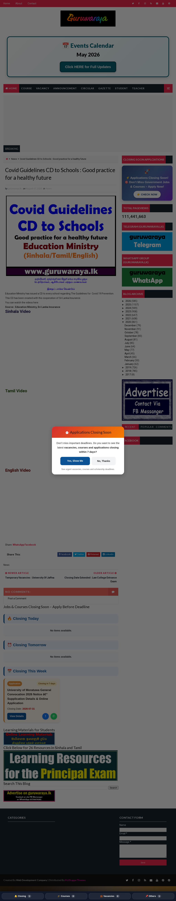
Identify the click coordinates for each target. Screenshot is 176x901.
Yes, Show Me (75, 460)
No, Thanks (103, 461)
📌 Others (153, 896)
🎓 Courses (66, 896)
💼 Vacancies (109, 896)
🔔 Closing (22, 896)
